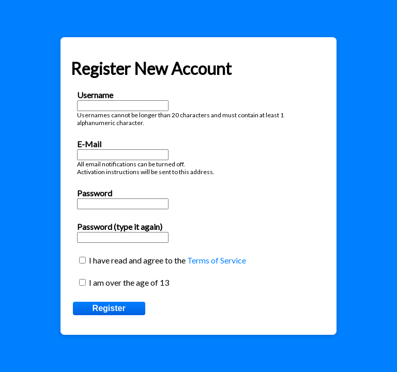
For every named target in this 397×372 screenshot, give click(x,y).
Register (109, 308)
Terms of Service (216, 260)
